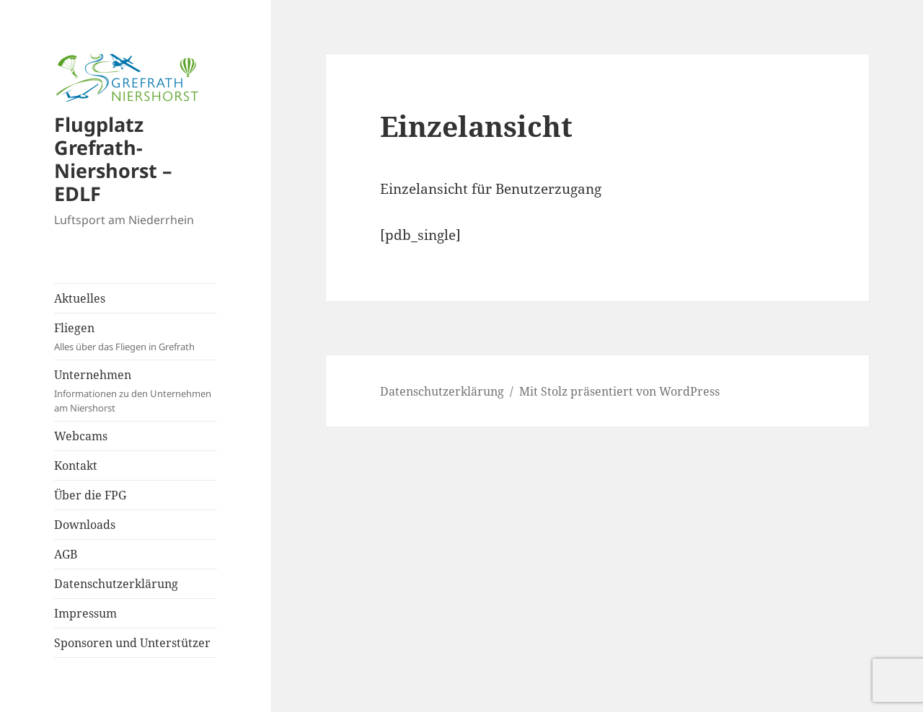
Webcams (80, 436)
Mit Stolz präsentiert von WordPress (619, 391)
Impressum (85, 613)
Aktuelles (79, 298)
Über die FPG (90, 495)
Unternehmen (135, 391)
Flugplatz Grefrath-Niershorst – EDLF (113, 159)
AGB (65, 554)
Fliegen (135, 337)
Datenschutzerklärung (116, 584)
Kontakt (75, 465)
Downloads (84, 525)
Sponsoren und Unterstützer (132, 643)
